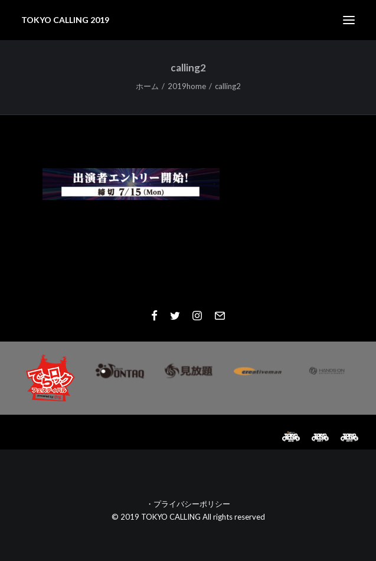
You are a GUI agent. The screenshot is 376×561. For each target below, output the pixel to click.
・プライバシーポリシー (188, 503)
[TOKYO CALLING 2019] (65, 20)
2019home (187, 86)
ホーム (147, 86)
